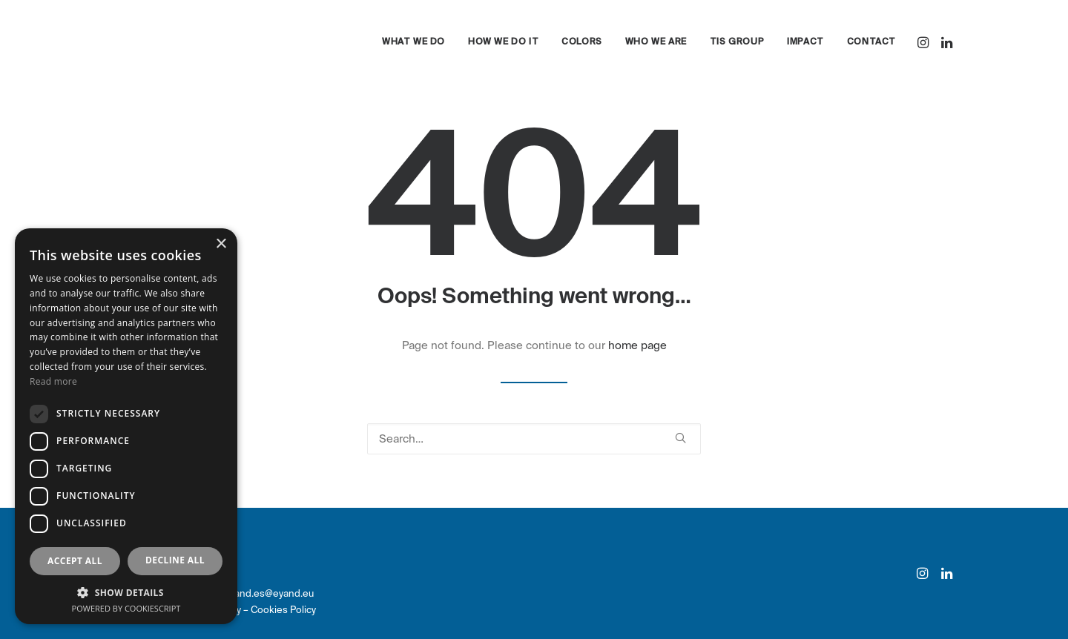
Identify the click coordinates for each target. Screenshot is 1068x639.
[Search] (534, 438)
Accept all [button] (74, 560)
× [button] (220, 244)
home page (637, 345)
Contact (871, 42)
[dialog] (126, 426)
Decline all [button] (175, 560)
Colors (581, 42)
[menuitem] (413, 42)
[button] (924, 42)
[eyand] (182, 42)
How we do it (503, 42)
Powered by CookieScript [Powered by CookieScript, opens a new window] (126, 608)
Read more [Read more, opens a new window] (53, 381)
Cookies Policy (283, 609)
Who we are (656, 42)
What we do (413, 42)
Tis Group (737, 42)
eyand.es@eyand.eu (269, 593)
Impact (805, 42)
